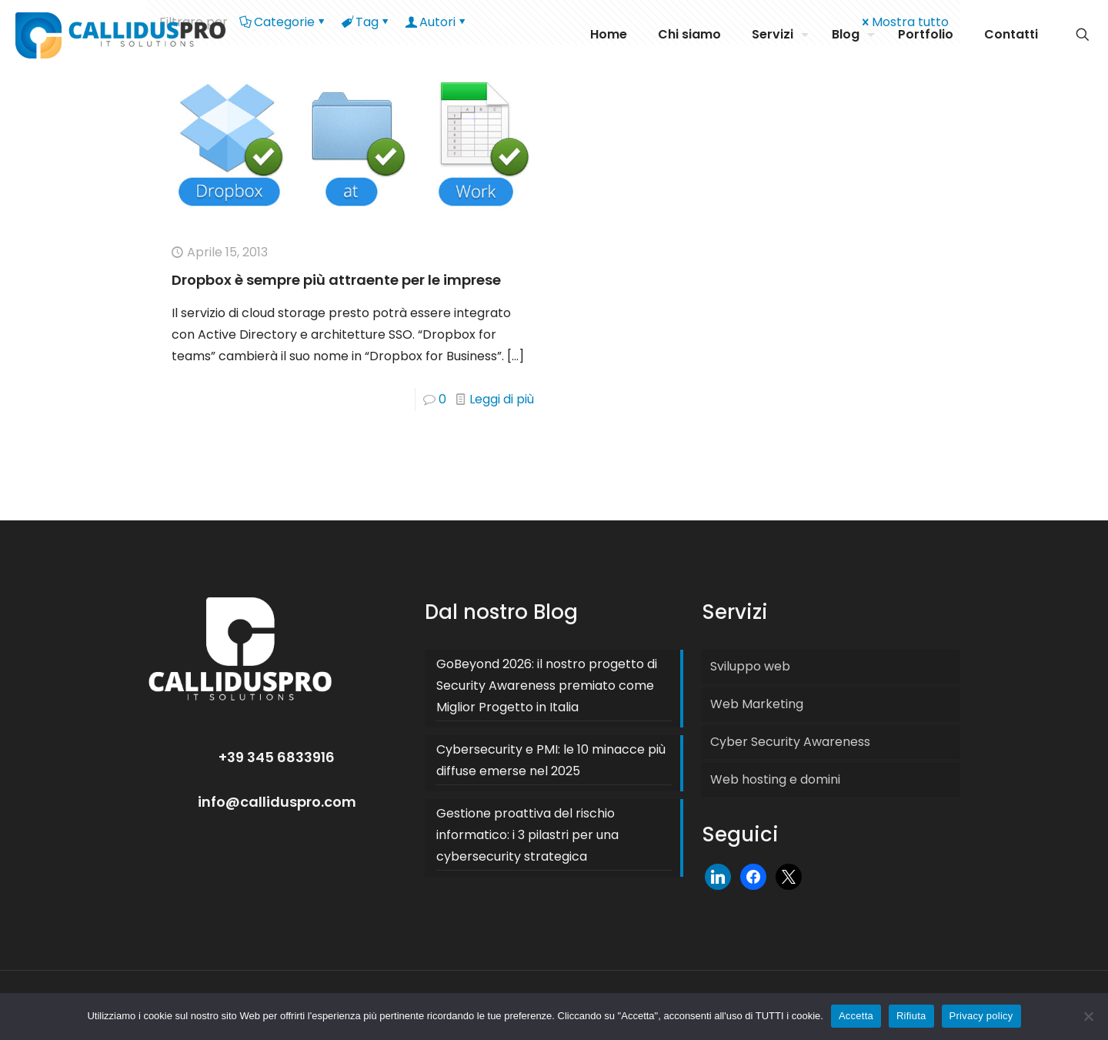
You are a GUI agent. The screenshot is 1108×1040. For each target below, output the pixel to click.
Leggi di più (501, 399)
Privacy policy (981, 1016)
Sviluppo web (750, 666)
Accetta (856, 1016)
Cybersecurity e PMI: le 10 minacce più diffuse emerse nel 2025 (551, 760)
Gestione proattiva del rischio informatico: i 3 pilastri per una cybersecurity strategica (527, 834)
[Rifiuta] (1088, 1016)
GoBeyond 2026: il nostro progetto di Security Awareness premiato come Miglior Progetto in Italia (546, 685)
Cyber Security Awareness (790, 742)
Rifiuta (911, 1016)
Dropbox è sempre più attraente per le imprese (336, 279)
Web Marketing (756, 704)
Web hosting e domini (775, 779)
